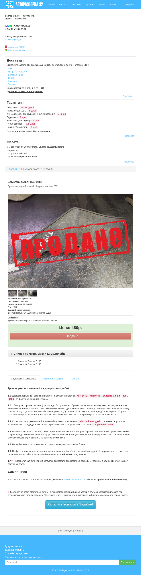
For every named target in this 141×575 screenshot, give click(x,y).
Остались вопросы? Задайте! (70, 504)
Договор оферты (15, 549)
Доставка (76, 4)
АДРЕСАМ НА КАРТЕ (74, 479)
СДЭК (11, 78)
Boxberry (12, 81)
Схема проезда (13, 39)
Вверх (78, 530)
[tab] (70, 353)
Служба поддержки (16, 553)
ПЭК (10, 68)
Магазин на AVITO (16, 50)
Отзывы (113, 4)
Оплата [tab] (74, 378)
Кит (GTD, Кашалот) (18, 71)
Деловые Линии (16, 75)
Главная (51, 4)
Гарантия (89, 4)
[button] (38, 353)
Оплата (101, 4)
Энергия (12, 84)
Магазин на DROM (16, 47)
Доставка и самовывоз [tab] (23, 378)
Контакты (63, 4)
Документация (13, 546)
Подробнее (128, 96)
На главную (66, 530)
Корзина (129, 4)
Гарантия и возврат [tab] (53, 378)
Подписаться (127, 562)
